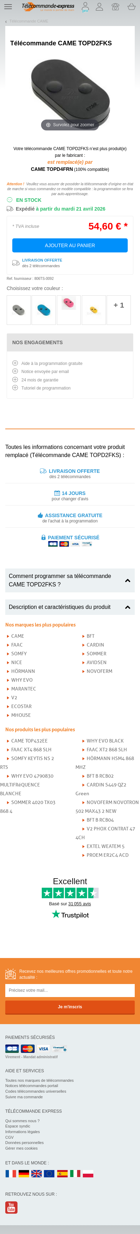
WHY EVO (22, 680)
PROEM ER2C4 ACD (108, 855)
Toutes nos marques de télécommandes (39, 1080)
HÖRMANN (23, 671)
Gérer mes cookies (21, 1148)
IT (75, 1174)
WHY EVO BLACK (105, 741)
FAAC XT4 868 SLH (31, 750)
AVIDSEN (97, 663)
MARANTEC (23, 689)
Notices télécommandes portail (31, 1086)
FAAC (17, 645)
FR (10, 1174)
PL (88, 1174)
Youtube (11, 1207)
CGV (9, 1137)
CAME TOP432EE (29, 741)
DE (23, 1174)
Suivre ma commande (24, 1097)
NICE (16, 663)
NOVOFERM (99, 671)
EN (49, 1174)
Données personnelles (24, 1142)
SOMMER (96, 654)
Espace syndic (17, 1126)
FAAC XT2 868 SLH (107, 750)
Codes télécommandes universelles (35, 1091)
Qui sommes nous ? (22, 1121)
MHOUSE (21, 715)
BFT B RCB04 (100, 820)
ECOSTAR (21, 706)
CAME (17, 636)
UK (36, 1174)
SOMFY (19, 654)
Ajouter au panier (70, 245)
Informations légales (22, 1132)
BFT (90, 636)
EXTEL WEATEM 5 (106, 846)
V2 (14, 698)
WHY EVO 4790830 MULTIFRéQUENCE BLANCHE (26, 785)
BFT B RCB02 (100, 776)
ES (62, 1174)
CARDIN (95, 645)
